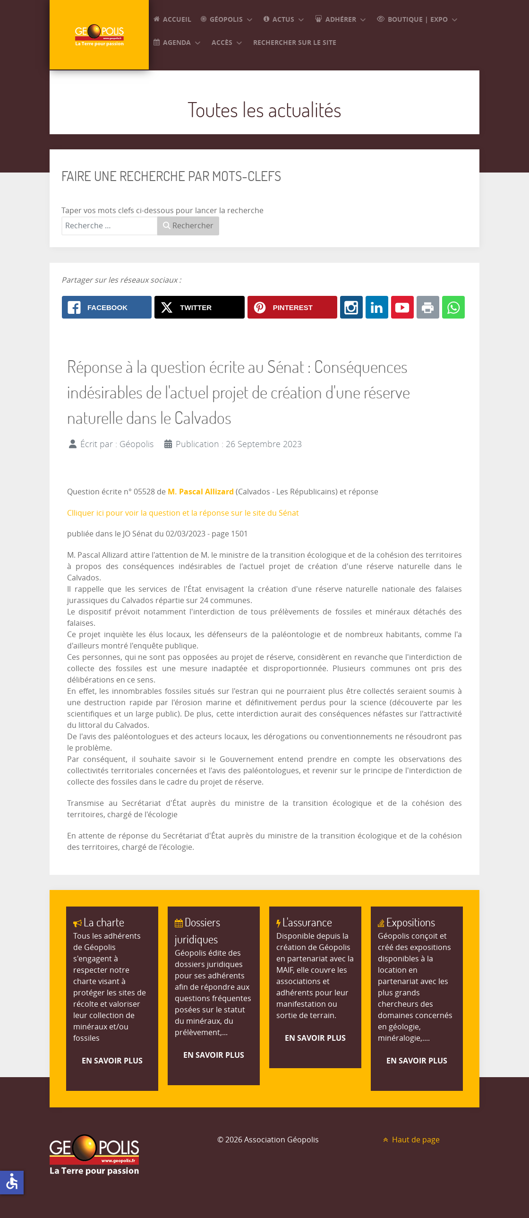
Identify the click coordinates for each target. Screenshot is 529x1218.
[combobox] (109, 225)
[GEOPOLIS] (99, 34)
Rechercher (188, 225)
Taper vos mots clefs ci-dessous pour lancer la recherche (162, 210)
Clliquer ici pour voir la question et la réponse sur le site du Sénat (183, 513)
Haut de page (410, 1139)
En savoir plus (112, 1060)
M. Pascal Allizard (202, 491)
